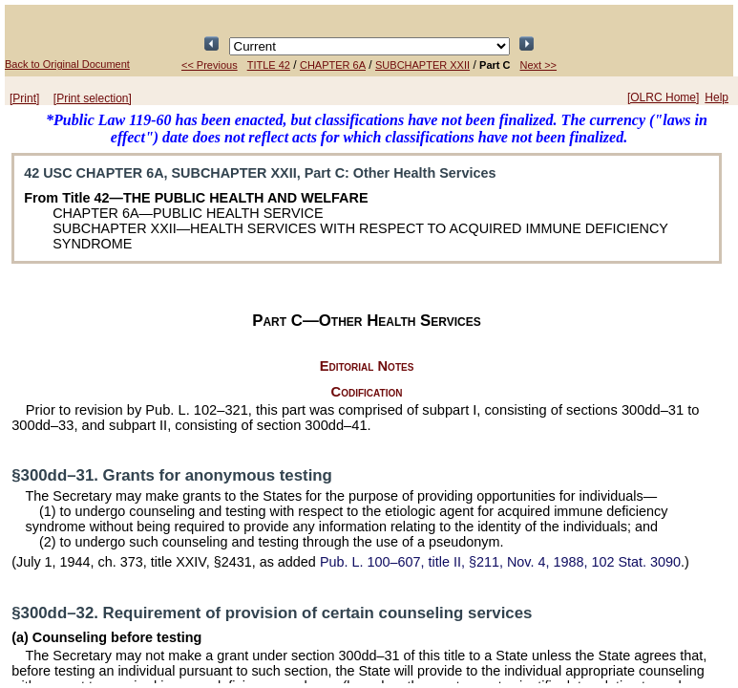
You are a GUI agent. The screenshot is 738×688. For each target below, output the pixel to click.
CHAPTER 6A (333, 65)
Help (716, 97)
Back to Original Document (67, 64)
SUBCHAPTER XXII (422, 65)
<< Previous (209, 65)
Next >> (539, 65)
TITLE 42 (268, 65)
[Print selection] (92, 98)
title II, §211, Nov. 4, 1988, (500, 562)
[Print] (24, 98)
